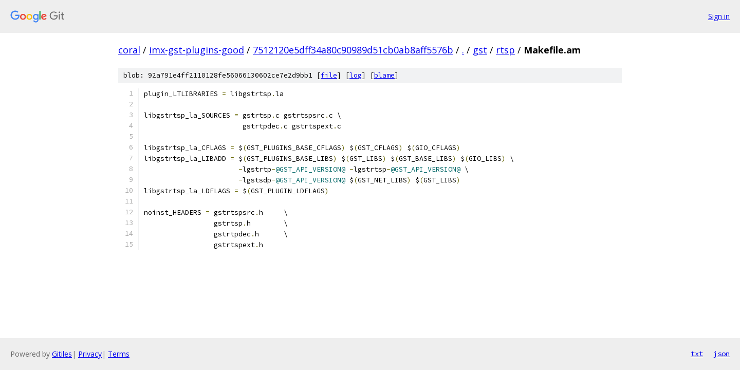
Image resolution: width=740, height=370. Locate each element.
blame (384, 75)
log (355, 75)
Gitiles (62, 354)
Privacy (90, 354)
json (721, 353)
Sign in (719, 16)
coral (129, 50)
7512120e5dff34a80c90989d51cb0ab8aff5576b (353, 50)
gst (480, 50)
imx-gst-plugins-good (196, 50)
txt (697, 353)
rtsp (505, 50)
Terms (119, 354)
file (329, 75)
